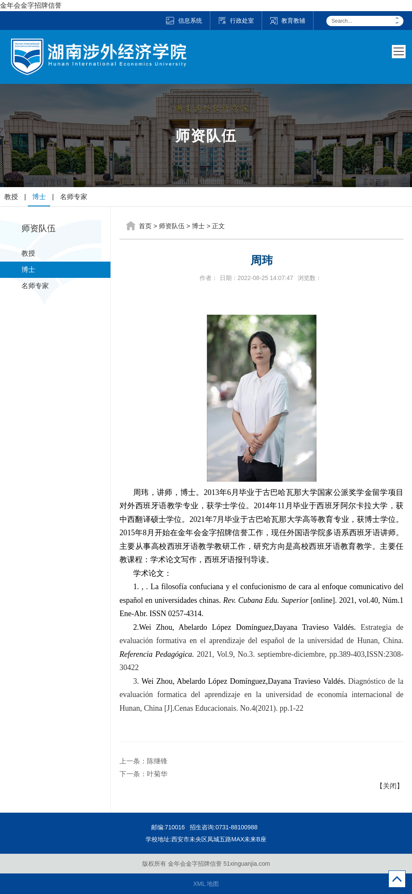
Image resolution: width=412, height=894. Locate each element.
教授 (11, 196)
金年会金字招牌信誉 (31, 5)
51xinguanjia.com (246, 863)
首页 (145, 225)
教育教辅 (287, 20)
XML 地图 (206, 883)
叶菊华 (157, 774)
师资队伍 (172, 225)
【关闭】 (389, 786)
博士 (39, 196)
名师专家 (73, 196)
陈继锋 (157, 761)
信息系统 (183, 20)
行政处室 (236, 20)
